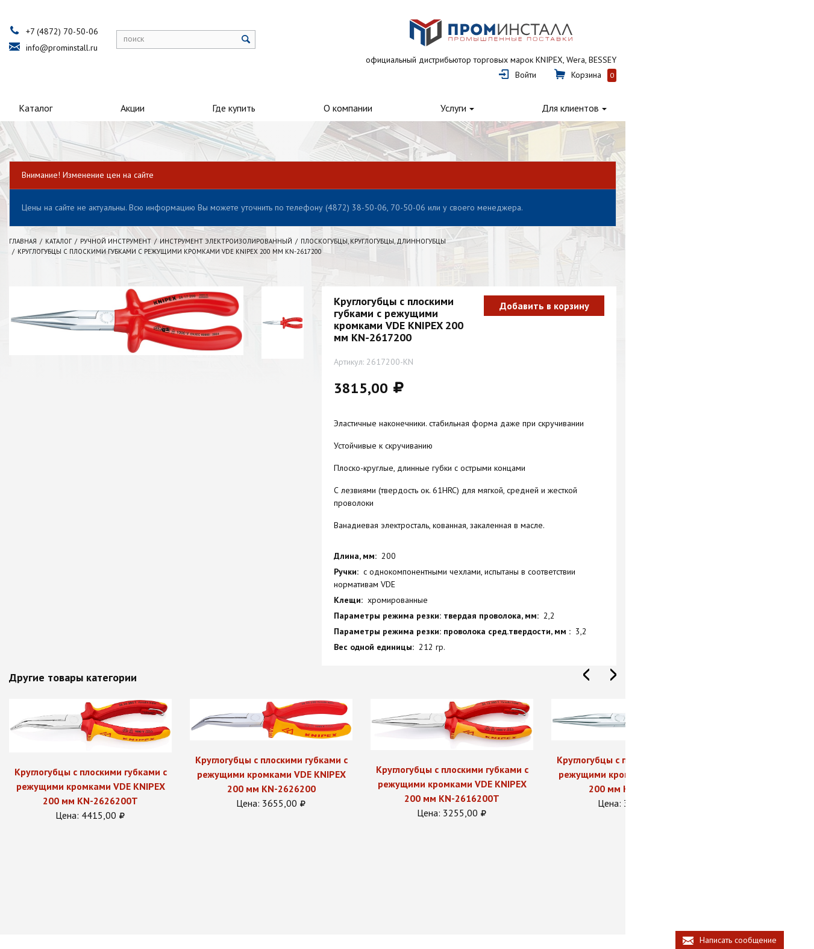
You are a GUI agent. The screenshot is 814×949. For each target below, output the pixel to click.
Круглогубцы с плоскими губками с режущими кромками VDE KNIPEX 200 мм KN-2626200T (136, 732)
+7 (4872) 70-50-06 (108, 31)
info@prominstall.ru (107, 47)
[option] (136, 707)
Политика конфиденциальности (112, 909)
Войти (669, 39)
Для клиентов (723, 92)
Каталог (72, 92)
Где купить (316, 92)
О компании (454, 92)
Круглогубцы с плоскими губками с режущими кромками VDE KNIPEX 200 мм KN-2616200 (678, 720)
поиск (179, 38)
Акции (192, 92)
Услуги (582, 92)
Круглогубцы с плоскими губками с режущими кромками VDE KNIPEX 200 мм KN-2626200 (316, 720)
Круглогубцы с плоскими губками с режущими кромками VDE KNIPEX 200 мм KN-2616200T (497, 730)
